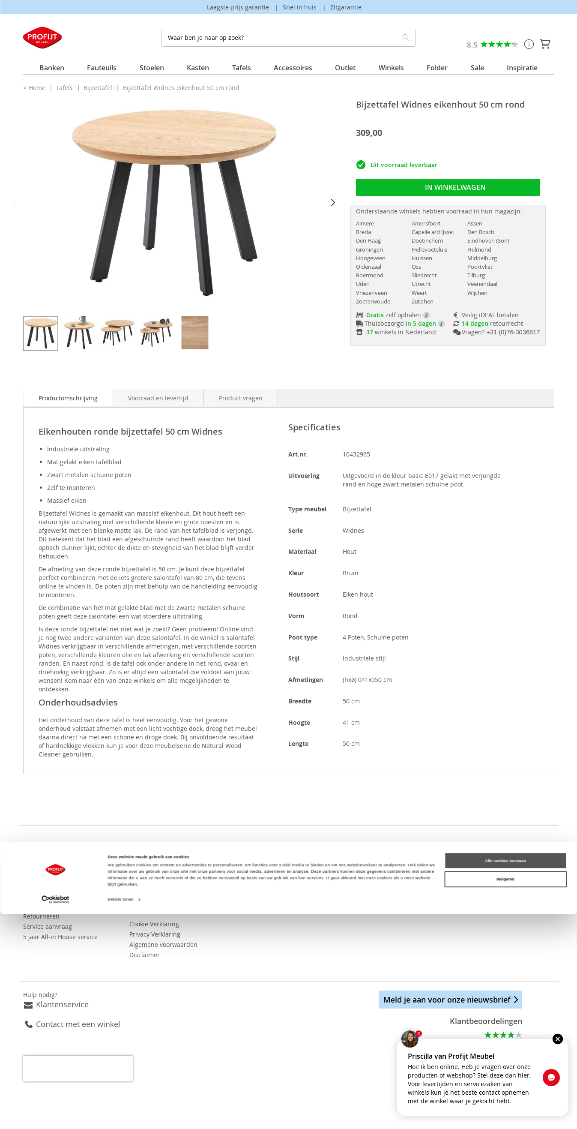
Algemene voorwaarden (190, 934)
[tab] (68, 397)
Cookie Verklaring (181, 914)
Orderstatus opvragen (55, 896)
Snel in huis (300, 7)
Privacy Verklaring (181, 924)
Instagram (454, 868)
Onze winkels (175, 865)
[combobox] (288, 38)
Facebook (430, 868)
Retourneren (41, 916)
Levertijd (35, 906)
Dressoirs (302, 875)
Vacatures (170, 875)
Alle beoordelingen (495, 1032)
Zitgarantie (346, 7)
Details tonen (121, 1115)
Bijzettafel (99, 88)
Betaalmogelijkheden (53, 885)
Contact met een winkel (78, 1014)
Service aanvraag (47, 926)
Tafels (65, 88)
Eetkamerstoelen (313, 865)
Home (38, 88)
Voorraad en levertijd (158, 398)
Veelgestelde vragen (52, 865)
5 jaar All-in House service (60, 937)
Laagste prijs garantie (239, 7)
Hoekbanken (306, 896)
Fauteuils (302, 906)
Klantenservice (62, 994)
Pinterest (476, 868)
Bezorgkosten (42, 875)
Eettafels (301, 885)
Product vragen (241, 398)
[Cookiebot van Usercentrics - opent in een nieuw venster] (55, 1115)
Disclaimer (171, 944)
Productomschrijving (68, 398)
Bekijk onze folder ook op (214, 885)
